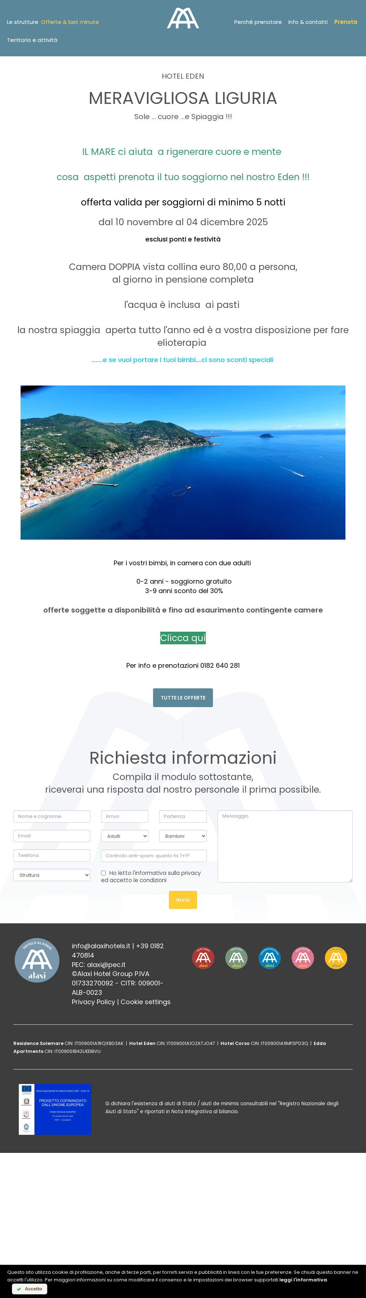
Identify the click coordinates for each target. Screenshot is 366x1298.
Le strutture (22, 22)
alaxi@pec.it (106, 964)
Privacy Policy (93, 1001)
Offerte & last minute (70, 22)
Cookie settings (146, 1001)
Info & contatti (308, 22)
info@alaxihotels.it (101, 945)
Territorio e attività (32, 40)
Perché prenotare (258, 22)
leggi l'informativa (303, 1279)
